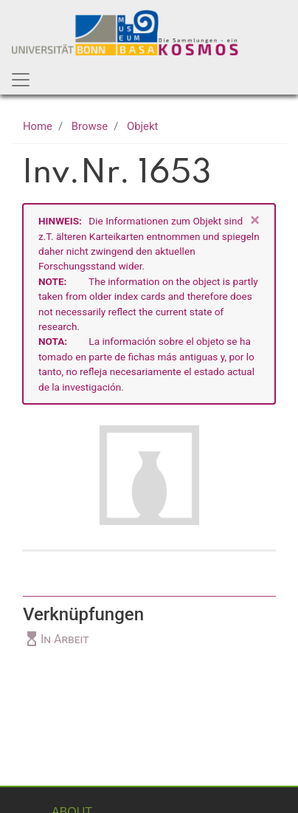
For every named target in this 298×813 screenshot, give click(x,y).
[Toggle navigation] (20, 80)
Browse (90, 126)
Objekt (142, 126)
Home (37, 126)
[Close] (255, 220)
